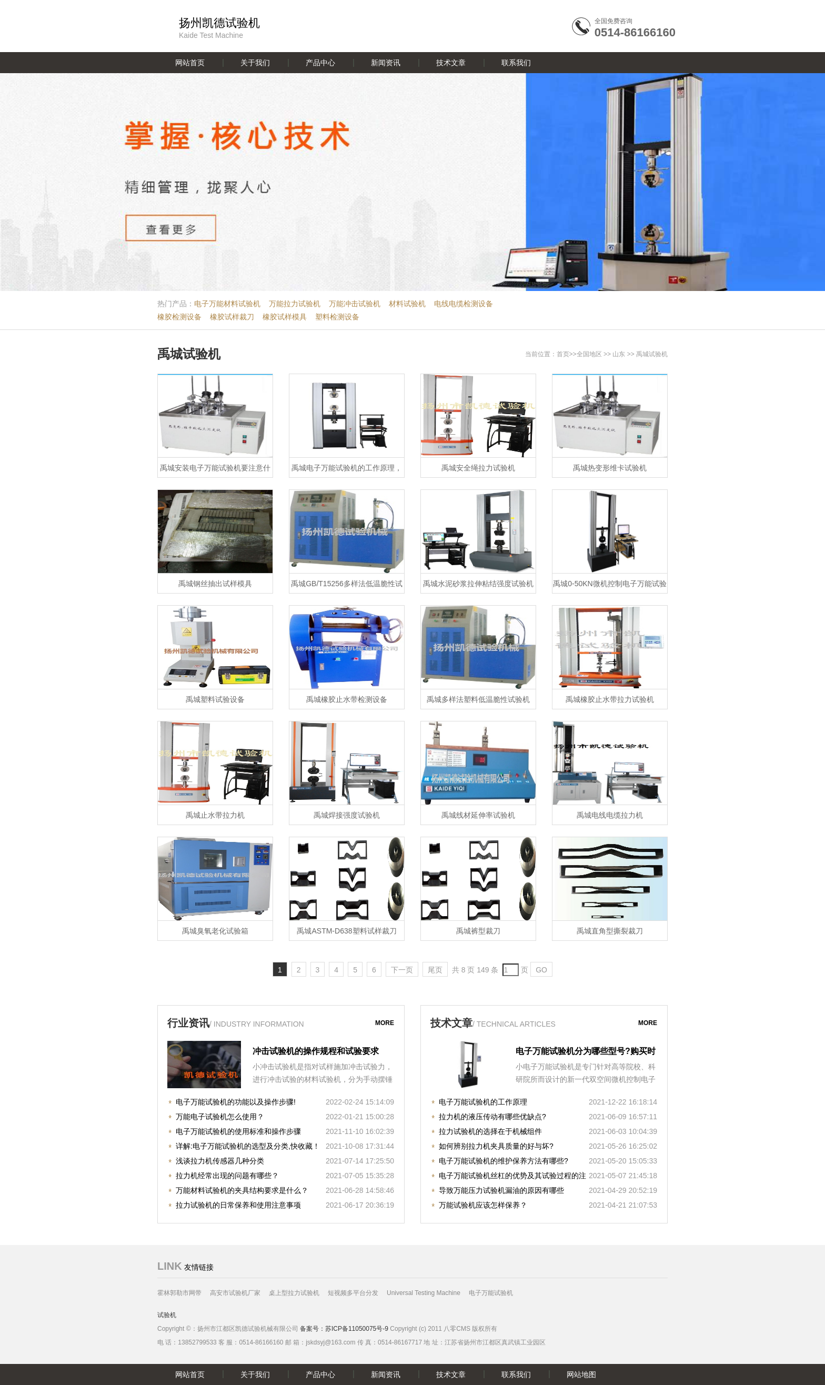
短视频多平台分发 (353, 1293)
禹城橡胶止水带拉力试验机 (610, 699)
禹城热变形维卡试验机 (610, 468)
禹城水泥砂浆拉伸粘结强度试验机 (478, 583)
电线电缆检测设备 (463, 303)
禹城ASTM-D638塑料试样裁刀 (346, 931)
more (384, 1023)
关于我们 (255, 62)
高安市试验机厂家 (235, 1293)
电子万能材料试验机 (227, 303)
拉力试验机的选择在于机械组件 (490, 1131)
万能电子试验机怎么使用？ (220, 1116)
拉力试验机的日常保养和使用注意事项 (238, 1205)
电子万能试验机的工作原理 (483, 1102)
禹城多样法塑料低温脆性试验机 (478, 699)
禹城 (642, 354)
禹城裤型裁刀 (478, 931)
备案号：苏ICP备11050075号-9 (344, 1328)
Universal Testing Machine (423, 1293)
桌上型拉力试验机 (294, 1293)
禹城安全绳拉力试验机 (478, 468)
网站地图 (581, 1374)
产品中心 (320, 62)
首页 (563, 354)
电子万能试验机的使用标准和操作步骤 (238, 1131)
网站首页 (190, 62)
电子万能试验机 (491, 1293)
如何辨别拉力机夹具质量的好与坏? (496, 1146)
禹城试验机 (188, 354)
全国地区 (589, 354)
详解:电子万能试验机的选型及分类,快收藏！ (248, 1146)
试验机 (166, 1315)
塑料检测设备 (337, 317)
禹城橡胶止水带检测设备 (346, 699)
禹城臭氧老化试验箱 (215, 931)
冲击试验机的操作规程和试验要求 (316, 1051)
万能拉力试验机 (294, 303)
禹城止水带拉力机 (215, 815)
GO (541, 970)
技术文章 (451, 62)
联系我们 (516, 62)
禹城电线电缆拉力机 (610, 815)
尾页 (435, 970)
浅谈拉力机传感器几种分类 (220, 1161)
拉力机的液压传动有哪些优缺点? (492, 1116)
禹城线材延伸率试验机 (478, 815)
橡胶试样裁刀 (232, 317)
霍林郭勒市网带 (179, 1293)
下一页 (402, 970)
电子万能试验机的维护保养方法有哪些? (503, 1161)
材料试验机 (407, 303)
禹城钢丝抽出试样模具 (215, 583)
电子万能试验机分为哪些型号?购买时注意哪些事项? (586, 1052)
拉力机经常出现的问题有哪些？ (227, 1175)
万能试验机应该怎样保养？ (483, 1205)
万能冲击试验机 (354, 303)
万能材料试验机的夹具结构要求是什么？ (242, 1190)
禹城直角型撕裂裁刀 (610, 931)
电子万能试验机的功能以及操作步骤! (236, 1102)
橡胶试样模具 (285, 317)
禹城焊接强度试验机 (347, 815)
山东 (618, 354)
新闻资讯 (385, 62)
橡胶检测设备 (179, 317)
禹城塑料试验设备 (215, 699)
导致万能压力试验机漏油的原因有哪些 (501, 1190)
